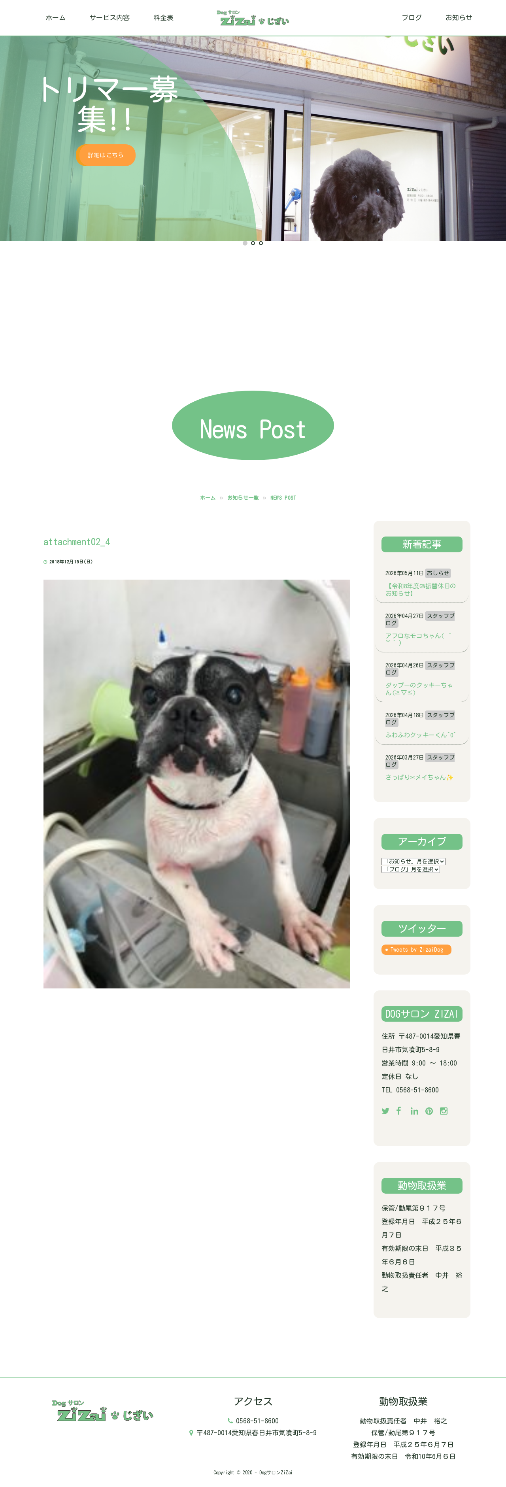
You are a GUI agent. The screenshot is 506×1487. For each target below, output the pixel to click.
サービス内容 (109, 17)
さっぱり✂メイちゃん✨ (419, 777)
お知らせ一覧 (243, 498)
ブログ (412, 17)
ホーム (55, 17)
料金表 (163, 17)
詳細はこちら (106, 155)
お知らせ (459, 17)
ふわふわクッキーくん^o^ (420, 735)
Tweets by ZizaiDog (417, 949)
